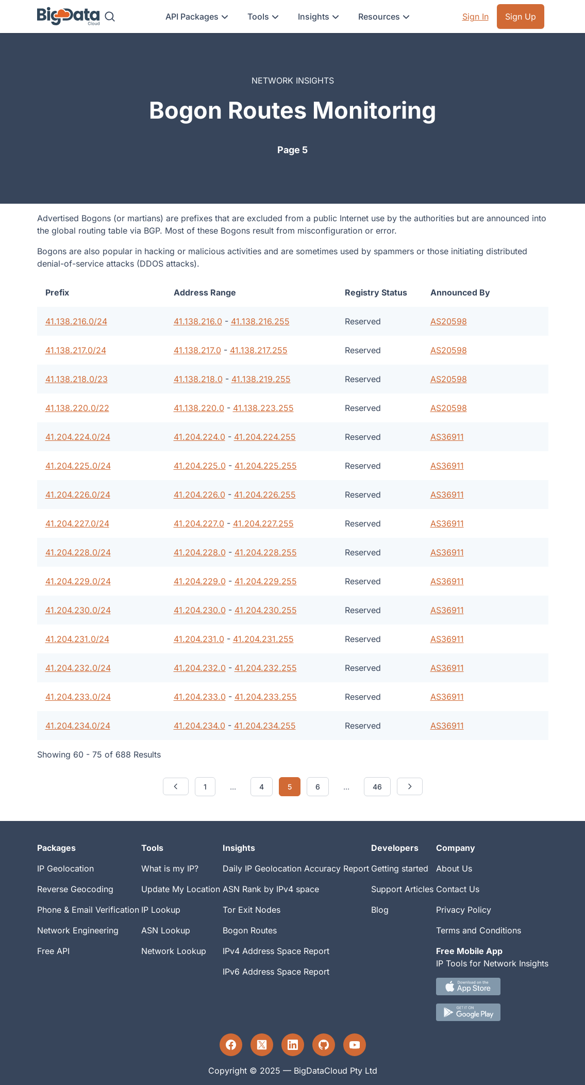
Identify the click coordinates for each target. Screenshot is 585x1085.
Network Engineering (78, 930)
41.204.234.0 (199, 725)
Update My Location (180, 889)
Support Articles (402, 889)
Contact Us (457, 889)
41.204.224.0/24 (77, 437)
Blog (380, 910)
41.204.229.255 (266, 581)
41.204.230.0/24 (78, 610)
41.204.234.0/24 (77, 725)
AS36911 (447, 437)
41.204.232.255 (266, 668)
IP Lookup (160, 910)
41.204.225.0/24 (78, 466)
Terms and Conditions (478, 930)
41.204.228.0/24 (78, 552)
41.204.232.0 (200, 668)
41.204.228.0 (200, 552)
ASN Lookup (165, 930)
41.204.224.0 (199, 437)
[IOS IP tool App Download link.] (492, 986)
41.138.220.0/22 (77, 408)
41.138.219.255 (261, 379)
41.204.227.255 (263, 523)
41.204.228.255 (266, 552)
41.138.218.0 (198, 379)
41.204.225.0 (200, 466)
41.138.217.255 (259, 350)
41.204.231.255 (263, 639)
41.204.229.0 (200, 581)
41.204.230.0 (200, 610)
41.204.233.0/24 (78, 697)
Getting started (399, 868)
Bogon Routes (250, 930)
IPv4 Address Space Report (276, 951)
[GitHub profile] (323, 1044)
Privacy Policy (463, 910)
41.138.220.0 (199, 408)
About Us (454, 868)
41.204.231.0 (199, 639)
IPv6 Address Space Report (276, 971)
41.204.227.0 (199, 523)
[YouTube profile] (354, 1044)
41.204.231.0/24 (77, 639)
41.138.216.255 (260, 321)
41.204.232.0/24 (78, 668)
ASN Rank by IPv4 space (271, 889)
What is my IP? (169, 868)
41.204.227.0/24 (77, 523)
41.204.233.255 (266, 697)
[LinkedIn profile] (292, 1044)
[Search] (109, 16)
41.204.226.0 (199, 494)
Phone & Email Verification (88, 910)
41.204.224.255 (265, 437)
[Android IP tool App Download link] (492, 1012)
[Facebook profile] (231, 1044)
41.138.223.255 (263, 408)
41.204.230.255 (266, 610)
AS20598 (448, 321)
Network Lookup (173, 951)
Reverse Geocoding (75, 889)
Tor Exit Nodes (251, 910)
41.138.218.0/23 (76, 379)
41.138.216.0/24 (76, 321)
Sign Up (520, 16)
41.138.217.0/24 (75, 350)
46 (377, 786)
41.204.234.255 (265, 725)
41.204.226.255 (265, 494)
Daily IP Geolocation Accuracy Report (296, 868)
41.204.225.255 (266, 466)
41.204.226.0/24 (77, 494)
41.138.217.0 (197, 350)
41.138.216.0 (198, 321)
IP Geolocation (65, 868)
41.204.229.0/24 (78, 581)
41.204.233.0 (200, 697)
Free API (53, 951)
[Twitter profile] (261, 1044)
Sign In (475, 16)
